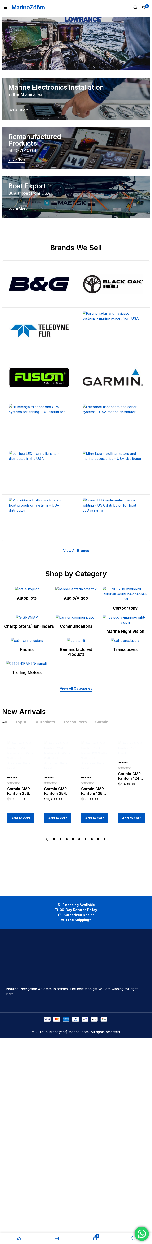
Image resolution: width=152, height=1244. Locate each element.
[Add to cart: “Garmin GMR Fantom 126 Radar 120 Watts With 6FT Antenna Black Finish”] (94, 949)
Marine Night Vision (125, 696)
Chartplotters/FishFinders (29, 696)
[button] (76, 551)
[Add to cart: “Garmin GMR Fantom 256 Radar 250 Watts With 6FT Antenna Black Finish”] (20, 949)
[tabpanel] (76, 926)
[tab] (4, 866)
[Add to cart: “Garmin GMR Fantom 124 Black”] (131, 949)
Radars (27, 754)
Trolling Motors (27, 817)
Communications (76, 696)
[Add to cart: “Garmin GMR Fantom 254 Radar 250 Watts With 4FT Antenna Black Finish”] (57, 949)
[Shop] (57, 1238)
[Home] (19, 1238)
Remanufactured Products (76, 757)
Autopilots (27, 638)
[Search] (135, 7)
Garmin (12, 918)
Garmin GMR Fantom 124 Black (129, 934)
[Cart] (143, 7)
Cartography (125, 638)
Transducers (125, 754)
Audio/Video (76, 638)
